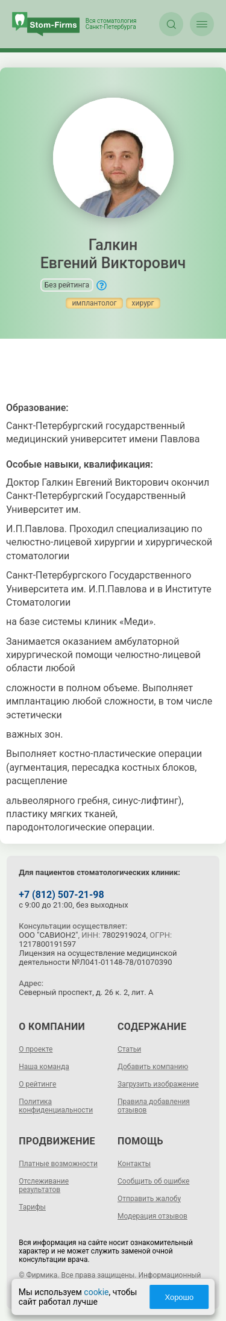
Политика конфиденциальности (56, 1105)
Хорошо (179, 1297)
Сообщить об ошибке (153, 1181)
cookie (96, 1292)
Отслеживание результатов (44, 1185)
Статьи (129, 1049)
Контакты (134, 1163)
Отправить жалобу (149, 1198)
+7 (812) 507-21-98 (61, 894)
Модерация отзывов (152, 1216)
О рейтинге (37, 1084)
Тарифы (32, 1207)
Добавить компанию (153, 1066)
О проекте (35, 1049)
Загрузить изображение (158, 1084)
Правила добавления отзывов (154, 1105)
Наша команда (44, 1066)
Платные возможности (58, 1163)
